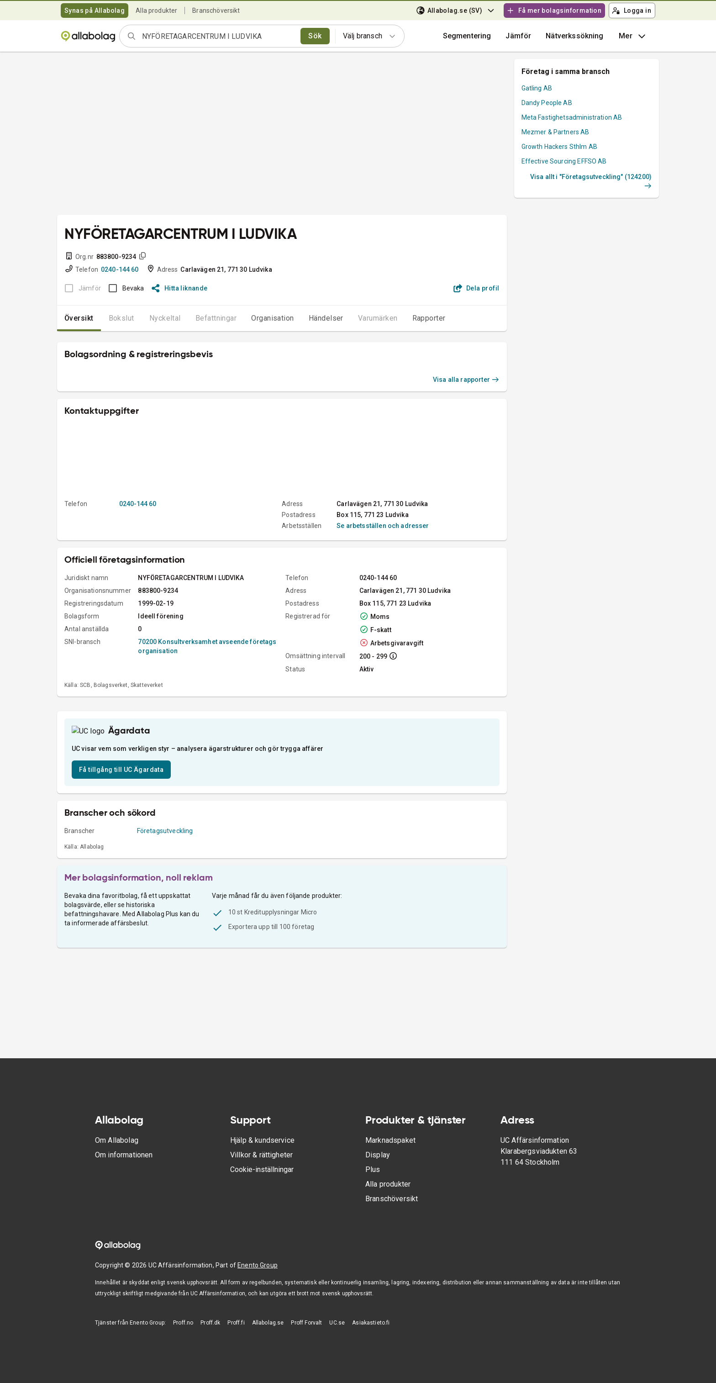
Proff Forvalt (306, 1323)
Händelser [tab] (326, 318)
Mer (633, 36)
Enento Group (257, 1265)
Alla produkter (156, 10)
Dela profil (476, 288)
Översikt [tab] (79, 318)
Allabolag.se (268, 1323)
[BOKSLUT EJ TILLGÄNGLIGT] (80, 288)
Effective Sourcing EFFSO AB (564, 161)
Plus (372, 1169)
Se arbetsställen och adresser (383, 525)
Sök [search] (314, 36)
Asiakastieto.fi (371, 1323)
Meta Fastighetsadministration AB (571, 117)
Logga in (631, 10)
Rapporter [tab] (429, 318)
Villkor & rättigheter (261, 1155)
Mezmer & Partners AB (555, 132)
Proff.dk (210, 1323)
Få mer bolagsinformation (553, 10)
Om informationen (124, 1155)
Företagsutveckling (165, 861)
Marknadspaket (390, 1140)
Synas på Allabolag (94, 10)
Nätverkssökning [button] (574, 36)
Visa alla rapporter (466, 379)
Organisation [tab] (272, 318)
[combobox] (218, 36)
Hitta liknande (180, 288)
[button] (518, 36)
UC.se (337, 1323)
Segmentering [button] (467, 36)
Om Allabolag (116, 1140)
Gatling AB (537, 88)
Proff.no (183, 1323)
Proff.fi (235, 1323)
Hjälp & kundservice (262, 1140)
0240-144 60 (120, 269)
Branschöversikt (216, 10)
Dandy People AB (546, 102)
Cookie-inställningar (262, 1169)
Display (377, 1155)
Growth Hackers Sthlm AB (559, 146)
